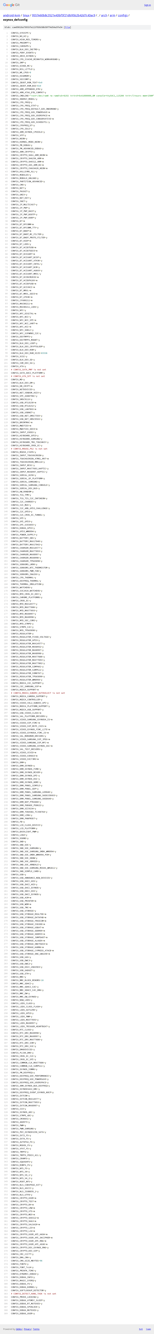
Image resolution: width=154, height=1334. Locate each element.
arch (104, 15)
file (67, 27)
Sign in (147, 4)
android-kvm (11, 15)
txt (141, 1329)
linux (26, 15)
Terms (36, 1329)
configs (123, 15)
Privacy (27, 1329)
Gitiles (19, 1329)
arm (112, 15)
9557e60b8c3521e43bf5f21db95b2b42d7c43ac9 (63, 15)
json (148, 1329)
